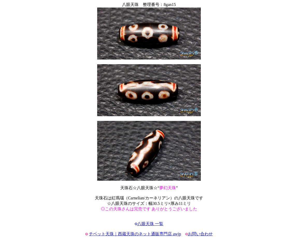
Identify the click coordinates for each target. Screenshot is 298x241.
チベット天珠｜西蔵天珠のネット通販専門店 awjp (135, 234)
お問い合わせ (200, 234)
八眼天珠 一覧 (150, 224)
